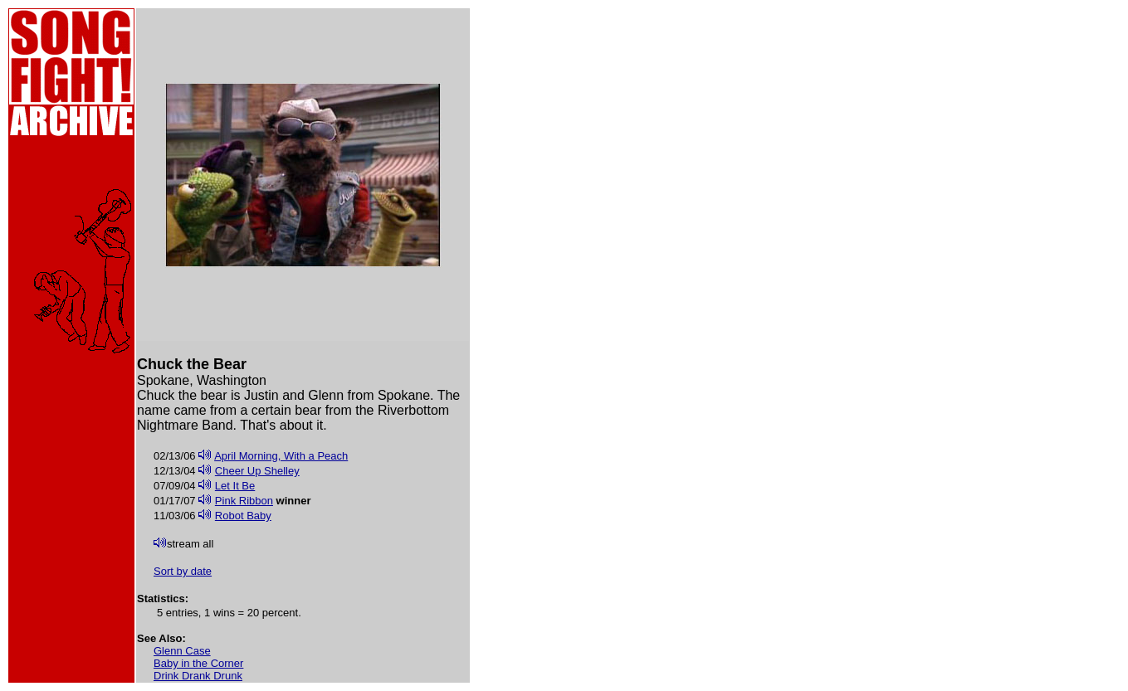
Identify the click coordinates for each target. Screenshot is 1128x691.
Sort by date (183, 571)
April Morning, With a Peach (281, 456)
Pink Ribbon (244, 500)
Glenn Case (182, 651)
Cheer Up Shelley (257, 471)
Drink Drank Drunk (198, 675)
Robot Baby (243, 515)
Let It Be (235, 485)
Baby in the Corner (198, 663)
